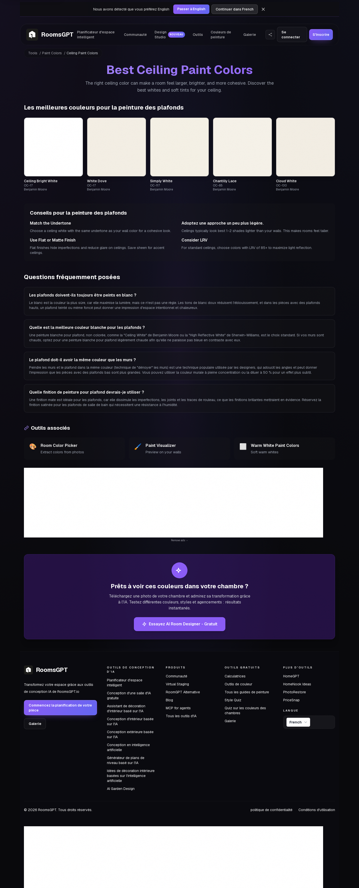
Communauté (135, 34)
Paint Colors (52, 53)
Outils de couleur (238, 684)
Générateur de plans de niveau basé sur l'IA (125, 760)
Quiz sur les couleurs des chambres (245, 710)
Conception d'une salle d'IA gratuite (129, 695)
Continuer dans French (235, 9)
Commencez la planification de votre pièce (60, 707)
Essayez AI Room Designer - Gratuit (179, 624)
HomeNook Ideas (297, 684)
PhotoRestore (294, 692)
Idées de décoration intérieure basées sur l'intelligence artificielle (131, 776)
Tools (32, 53)
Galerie (249, 34)
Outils (198, 34)
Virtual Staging (177, 684)
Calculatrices (235, 676)
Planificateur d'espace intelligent (96, 34)
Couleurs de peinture (221, 34)
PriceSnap (291, 700)
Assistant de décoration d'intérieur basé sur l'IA (126, 708)
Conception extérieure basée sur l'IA (130, 734)
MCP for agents (178, 708)
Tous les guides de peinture (247, 692)
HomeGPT (291, 676)
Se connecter (290, 34)
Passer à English (191, 9)
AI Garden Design (121, 788)
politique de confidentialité (271, 810)
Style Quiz (233, 700)
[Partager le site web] (270, 34)
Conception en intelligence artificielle (128, 747)
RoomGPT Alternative (183, 692)
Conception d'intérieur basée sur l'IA (130, 721)
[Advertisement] (173, 502)
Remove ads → (179, 540)
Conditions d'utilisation (316, 810)
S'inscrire (321, 34)
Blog (169, 700)
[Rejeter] (263, 9)
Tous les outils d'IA (181, 716)
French (298, 722)
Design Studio (170, 34)
